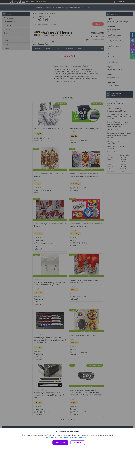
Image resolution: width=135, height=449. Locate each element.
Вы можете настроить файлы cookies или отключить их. (66, 437)
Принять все (60, 442)
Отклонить (78, 442)
